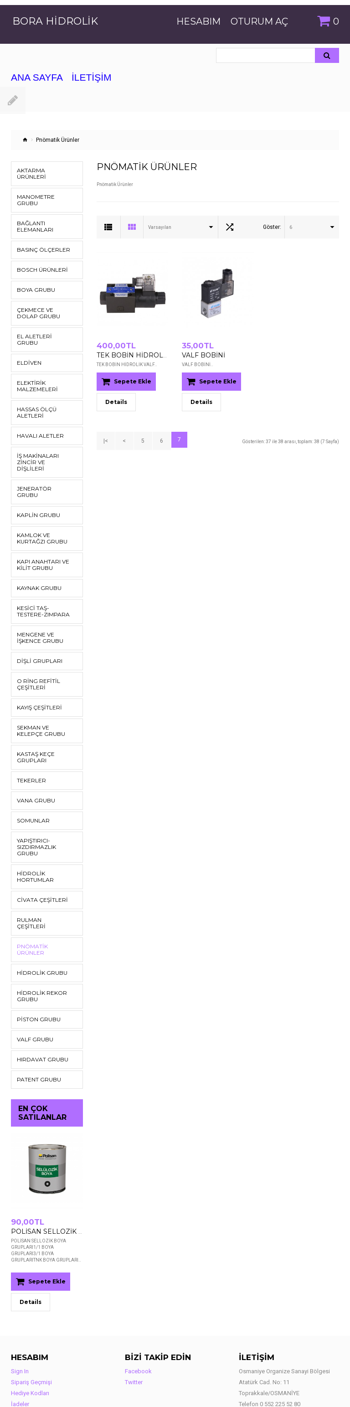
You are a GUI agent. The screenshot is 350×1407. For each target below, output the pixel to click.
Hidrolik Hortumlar (44, 835)
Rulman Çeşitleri (39, 875)
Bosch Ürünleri (38, 257)
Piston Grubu (34, 962)
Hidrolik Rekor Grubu (37, 938)
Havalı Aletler (36, 416)
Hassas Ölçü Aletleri (33, 393)
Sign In (20, 1312)
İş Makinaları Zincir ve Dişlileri (43, 440)
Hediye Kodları (30, 1334)
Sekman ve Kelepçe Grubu (42, 699)
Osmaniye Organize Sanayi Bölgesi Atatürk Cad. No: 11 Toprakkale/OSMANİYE (284, 1323)
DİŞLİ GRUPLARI (35, 629)
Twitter (134, 1323)
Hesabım (198, 21)
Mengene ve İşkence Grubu (36, 606)
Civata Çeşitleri (37, 855)
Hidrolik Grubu (37, 915)
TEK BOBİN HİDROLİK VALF (135, 354)
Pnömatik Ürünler (42, 895)
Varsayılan (159, 227)
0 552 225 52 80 (280, 1345)
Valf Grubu (32, 982)
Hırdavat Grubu (38, 1002)
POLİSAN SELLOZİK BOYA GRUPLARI (62, 1173)
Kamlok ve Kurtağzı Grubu (43, 506)
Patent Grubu (35, 1022)
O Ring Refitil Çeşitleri (34, 652)
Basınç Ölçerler (39, 237)
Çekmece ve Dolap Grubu (41, 300)
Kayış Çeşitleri (36, 675)
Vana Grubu (33, 768)
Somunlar (30, 788)
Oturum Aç (259, 21)
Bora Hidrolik (55, 21)
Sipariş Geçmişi (31, 1323)
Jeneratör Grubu (40, 463)
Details (30, 1243)
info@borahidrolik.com (286, 1356)
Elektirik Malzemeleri (34, 367)
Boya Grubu (33, 277)
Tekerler (29, 748)
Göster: (272, 227)
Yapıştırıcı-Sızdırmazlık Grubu (43, 812)
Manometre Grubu (42, 190)
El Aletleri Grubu (41, 323)
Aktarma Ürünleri (41, 170)
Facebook (138, 1312)
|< (104, 438)
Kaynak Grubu (36, 556)
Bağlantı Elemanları (32, 213)
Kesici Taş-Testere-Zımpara (41, 579)
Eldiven (27, 344)
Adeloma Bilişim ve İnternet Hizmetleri (121, 1392)
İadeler (20, 1345)
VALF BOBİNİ (200, 354)
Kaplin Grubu (35, 483)
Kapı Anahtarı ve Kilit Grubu (39, 533)
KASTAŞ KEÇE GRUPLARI (32, 725)
